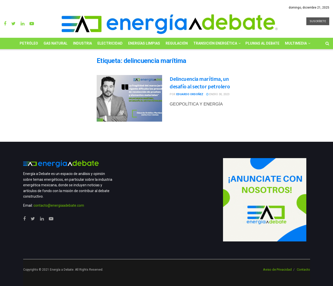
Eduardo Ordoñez (189, 94)
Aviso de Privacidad (277, 269)
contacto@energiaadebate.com (58, 205)
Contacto (303, 269)
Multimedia (296, 43)
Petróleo (29, 43)
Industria (82, 43)
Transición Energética (215, 43)
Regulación (177, 43)
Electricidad (110, 43)
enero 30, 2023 (217, 94)
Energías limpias (144, 43)
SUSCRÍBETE (318, 21)
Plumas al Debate (262, 43)
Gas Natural (55, 43)
